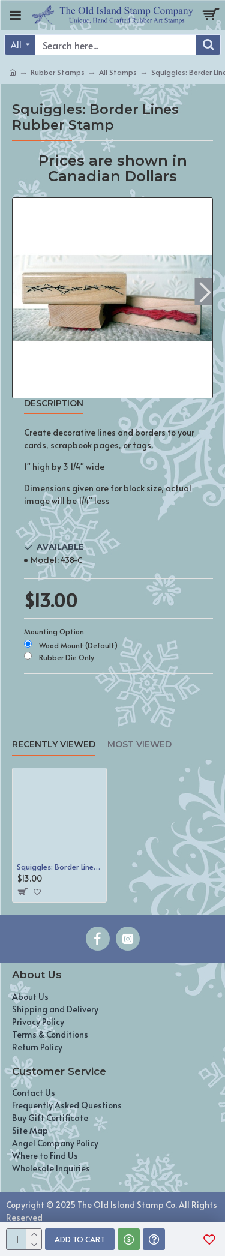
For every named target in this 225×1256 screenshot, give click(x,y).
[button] (204, 291)
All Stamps (118, 72)
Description (53, 403)
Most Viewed (139, 744)
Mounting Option (54, 631)
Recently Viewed (53, 744)
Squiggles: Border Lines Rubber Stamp (59, 867)
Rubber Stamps (58, 72)
